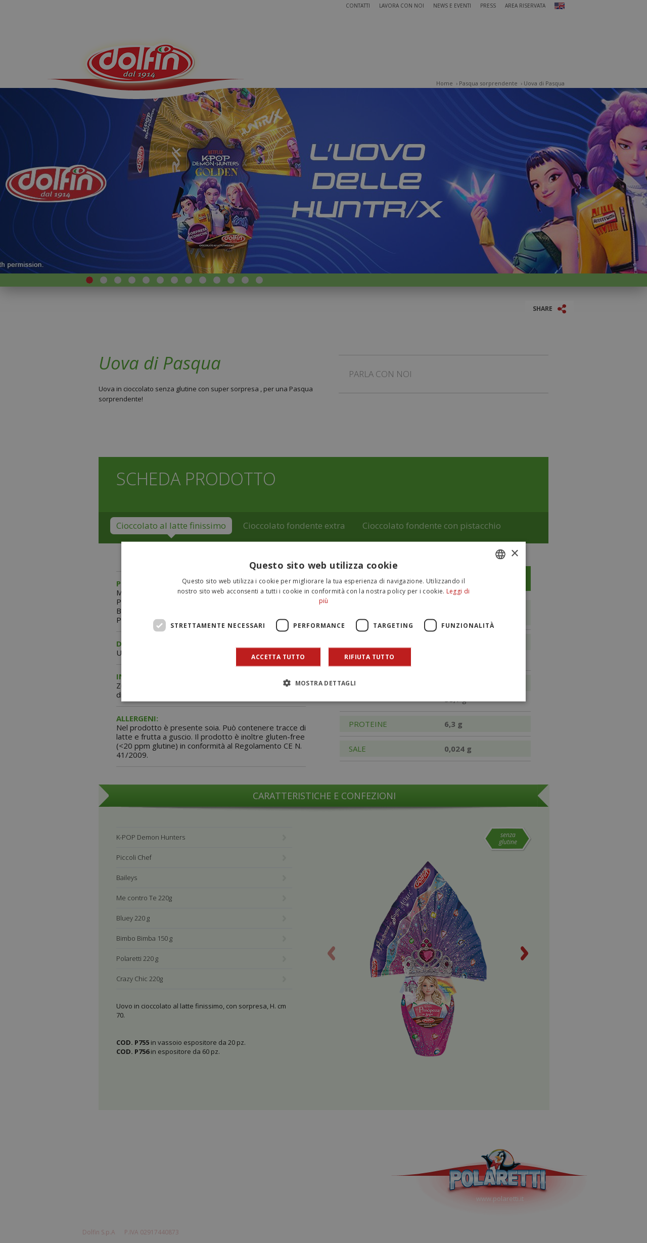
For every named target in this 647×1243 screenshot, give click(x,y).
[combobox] (500, 554)
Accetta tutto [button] (278, 657)
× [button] (514, 554)
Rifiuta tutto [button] (369, 657)
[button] (323, 683)
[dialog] (323, 621)
